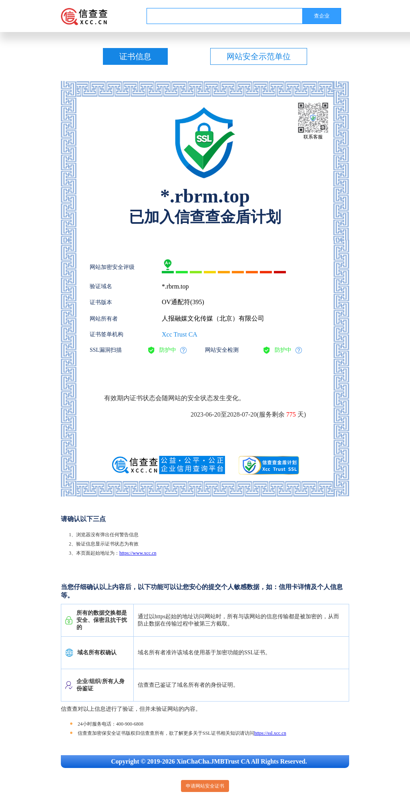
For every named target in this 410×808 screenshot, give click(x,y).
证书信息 (135, 56)
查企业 (322, 16)
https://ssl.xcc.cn (270, 733)
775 (291, 414)
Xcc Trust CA (179, 334)
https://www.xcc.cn (138, 553)
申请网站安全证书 (205, 786)
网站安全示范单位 (259, 56)
